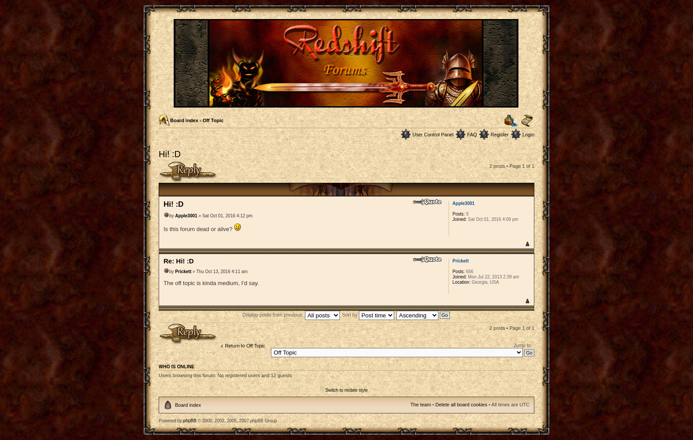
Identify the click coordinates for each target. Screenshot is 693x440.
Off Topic (212, 120)
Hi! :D (170, 154)
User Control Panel (432, 134)
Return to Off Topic (245, 345)
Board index (184, 120)
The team (421, 404)
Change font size (527, 121)
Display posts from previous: (291, 314)
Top (527, 243)
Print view (511, 121)
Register (500, 134)
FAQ (472, 134)
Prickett (183, 271)
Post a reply (188, 172)
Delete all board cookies (461, 404)
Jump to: (523, 345)
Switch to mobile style (346, 390)
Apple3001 (186, 215)
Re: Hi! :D (179, 261)
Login (528, 134)
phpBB (190, 420)
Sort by (368, 314)
